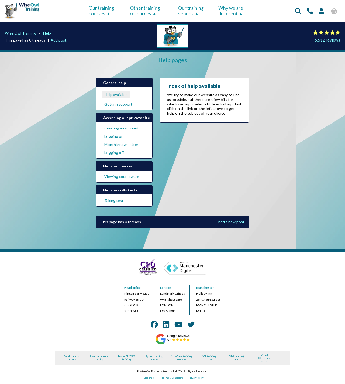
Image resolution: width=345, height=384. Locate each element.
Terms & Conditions (173, 377)
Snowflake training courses (181, 358)
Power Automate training (99, 358)
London (165, 287)
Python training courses (154, 358)
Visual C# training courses (264, 358)
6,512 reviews (327, 39)
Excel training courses (71, 358)
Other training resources (145, 10)
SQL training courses (209, 358)
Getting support (118, 104)
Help (47, 33)
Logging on (113, 136)
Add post (59, 40)
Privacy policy (196, 377)
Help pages (172, 60)
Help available (116, 94)
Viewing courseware (121, 176)
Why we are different (230, 10)
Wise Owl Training (20, 33)
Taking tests (114, 200)
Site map (149, 377)
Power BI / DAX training (126, 358)
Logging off (114, 152)
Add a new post (231, 222)
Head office (132, 287)
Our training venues (191, 10)
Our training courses (101, 10)
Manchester (205, 287)
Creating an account (121, 128)
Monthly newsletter (121, 144)
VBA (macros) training (236, 358)
